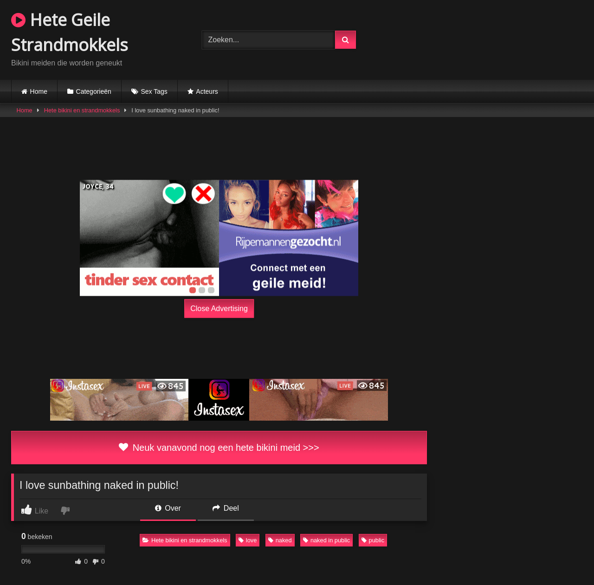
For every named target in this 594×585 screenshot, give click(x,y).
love (248, 540)
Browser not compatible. (487, 38)
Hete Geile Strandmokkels (69, 32)
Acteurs (207, 91)
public (373, 540)
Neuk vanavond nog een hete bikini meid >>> (219, 447)
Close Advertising (219, 308)
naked (280, 540)
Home (38, 91)
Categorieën (93, 91)
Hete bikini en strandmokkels (82, 110)
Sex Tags (154, 91)
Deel (226, 508)
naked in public (326, 540)
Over (168, 508)
